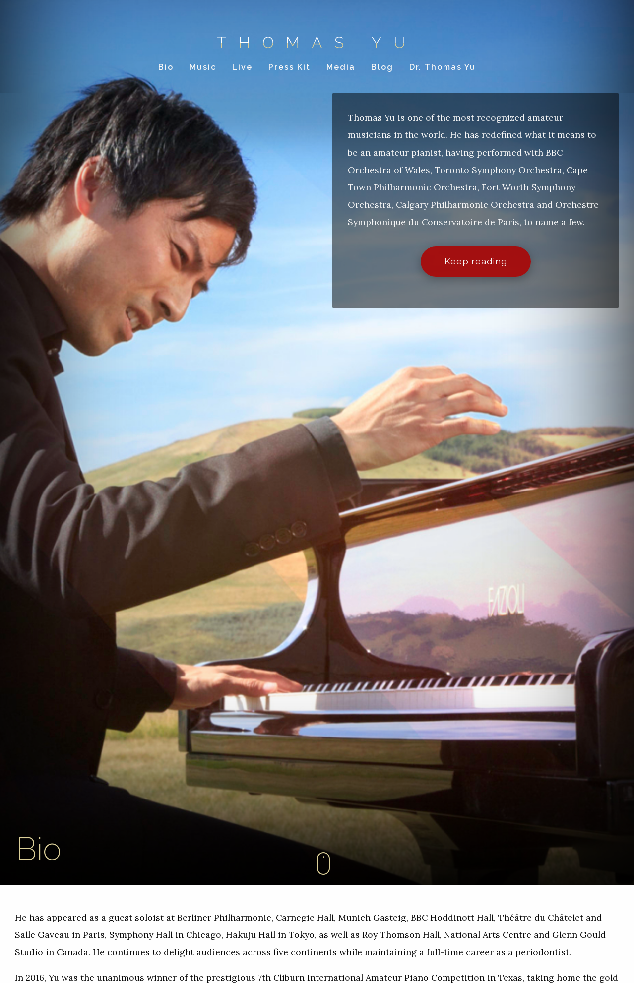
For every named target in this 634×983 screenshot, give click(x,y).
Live (242, 67)
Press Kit (289, 67)
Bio (166, 67)
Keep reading (475, 261)
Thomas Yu (317, 42)
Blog (382, 67)
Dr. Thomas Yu (442, 67)
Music (203, 67)
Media (340, 67)
